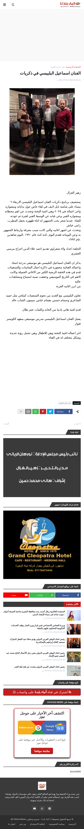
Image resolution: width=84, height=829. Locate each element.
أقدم (7, 423)
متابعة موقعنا (42, 751)
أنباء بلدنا (45, 819)
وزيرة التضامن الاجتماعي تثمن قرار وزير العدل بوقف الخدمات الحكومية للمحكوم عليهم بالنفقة (38, 627)
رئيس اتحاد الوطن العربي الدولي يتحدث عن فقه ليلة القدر (39, 666)
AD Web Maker (18, 819)
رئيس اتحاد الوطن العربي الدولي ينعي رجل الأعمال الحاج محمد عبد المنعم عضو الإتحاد (35, 654)
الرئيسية (72, 824)
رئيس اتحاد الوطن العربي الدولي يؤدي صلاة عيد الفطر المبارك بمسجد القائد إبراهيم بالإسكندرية (37, 641)
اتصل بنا (11, 824)
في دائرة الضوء (57, 66)
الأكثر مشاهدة (72, 604)
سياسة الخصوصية (57, 824)
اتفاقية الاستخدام (37, 824)
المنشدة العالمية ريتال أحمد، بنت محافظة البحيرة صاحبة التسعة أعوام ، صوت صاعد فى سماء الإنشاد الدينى (34, 613)
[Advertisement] (40, 35)
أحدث (76, 423)
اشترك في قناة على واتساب (42, 692)
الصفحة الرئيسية (73, 66)
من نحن (22, 824)
